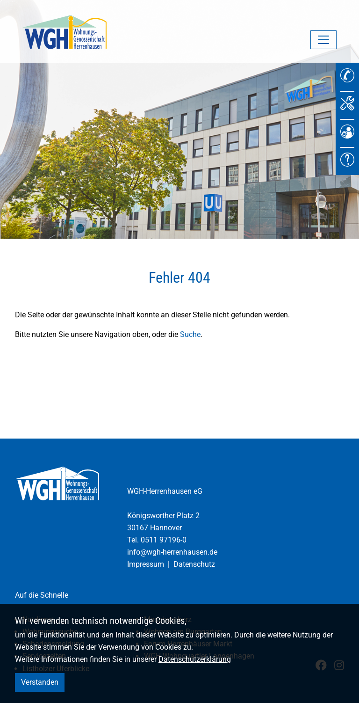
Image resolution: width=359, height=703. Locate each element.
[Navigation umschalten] (323, 39)
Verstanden (39, 682)
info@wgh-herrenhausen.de (172, 552)
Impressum (145, 564)
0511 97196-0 (164, 539)
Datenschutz (194, 564)
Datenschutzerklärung (194, 659)
